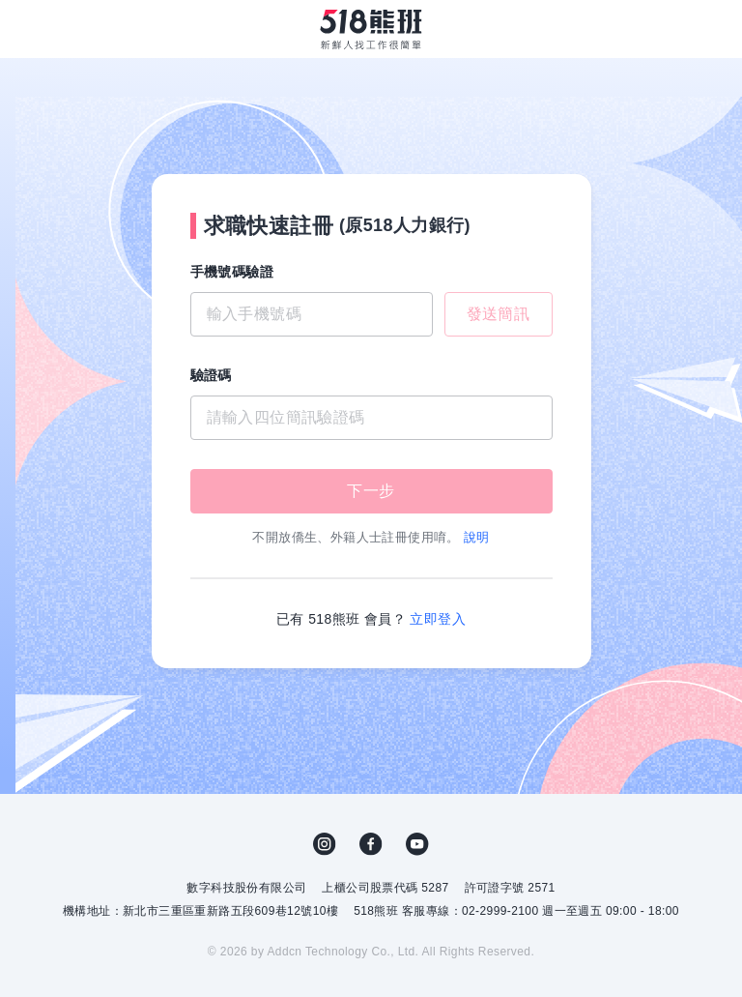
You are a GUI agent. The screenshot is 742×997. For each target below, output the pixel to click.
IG (324, 844)
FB (371, 844)
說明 (477, 537)
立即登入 (438, 619)
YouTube (417, 844)
